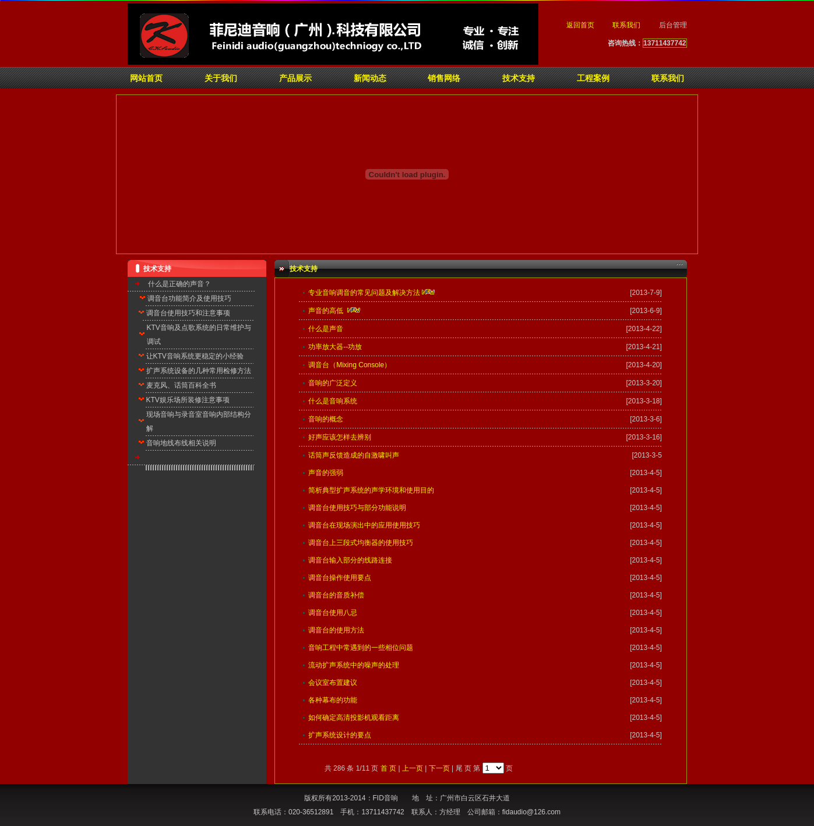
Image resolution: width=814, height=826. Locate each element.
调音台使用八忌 (332, 613)
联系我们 (626, 25)
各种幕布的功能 (332, 700)
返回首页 (580, 25)
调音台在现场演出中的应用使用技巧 (364, 525)
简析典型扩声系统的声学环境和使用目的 (371, 490)
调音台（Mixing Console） (349, 365)
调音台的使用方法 (336, 630)
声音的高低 (325, 311)
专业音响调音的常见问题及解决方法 (364, 293)
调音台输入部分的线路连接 (350, 560)
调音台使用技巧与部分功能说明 (357, 508)
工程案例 (593, 78)
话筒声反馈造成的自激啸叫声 (353, 455)
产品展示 (295, 78)
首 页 (388, 768)
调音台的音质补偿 (336, 595)
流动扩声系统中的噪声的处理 (353, 665)
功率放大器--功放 (335, 347)
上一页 (412, 768)
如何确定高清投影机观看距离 (353, 717)
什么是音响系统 (332, 401)
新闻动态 (370, 78)
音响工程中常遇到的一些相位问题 (360, 648)
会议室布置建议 (332, 683)
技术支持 (518, 78)
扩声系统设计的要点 (339, 735)
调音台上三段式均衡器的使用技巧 (360, 543)
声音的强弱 (325, 473)
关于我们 (221, 78)
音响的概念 (325, 419)
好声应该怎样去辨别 (339, 437)
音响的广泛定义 (332, 383)
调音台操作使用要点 (339, 578)
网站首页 (146, 78)
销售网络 (444, 78)
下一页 (439, 768)
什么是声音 (325, 329)
